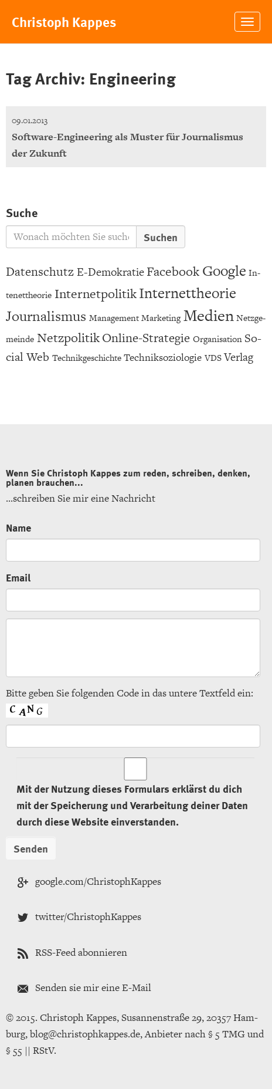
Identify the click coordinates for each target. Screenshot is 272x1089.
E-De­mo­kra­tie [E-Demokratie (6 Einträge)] (110, 272)
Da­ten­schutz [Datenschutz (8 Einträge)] (40, 271)
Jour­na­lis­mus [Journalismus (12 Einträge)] (46, 316)
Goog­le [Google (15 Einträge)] (224, 271)
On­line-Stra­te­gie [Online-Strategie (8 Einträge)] (146, 337)
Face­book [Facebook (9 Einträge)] (173, 271)
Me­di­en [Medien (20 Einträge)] (208, 315)
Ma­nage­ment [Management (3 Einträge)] (114, 318)
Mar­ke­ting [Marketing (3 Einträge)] (161, 318)
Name (18, 527)
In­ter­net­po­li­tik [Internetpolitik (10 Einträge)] (96, 294)
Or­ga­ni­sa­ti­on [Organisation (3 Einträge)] (217, 339)
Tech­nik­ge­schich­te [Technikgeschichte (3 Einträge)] (86, 357)
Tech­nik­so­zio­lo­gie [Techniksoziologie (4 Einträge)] (163, 357)
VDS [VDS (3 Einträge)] (213, 357)
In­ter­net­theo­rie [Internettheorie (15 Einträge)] (187, 293)
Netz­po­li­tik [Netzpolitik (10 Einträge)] (68, 338)
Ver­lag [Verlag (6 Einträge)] (238, 357)
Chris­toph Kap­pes (64, 22)
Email (18, 577)
